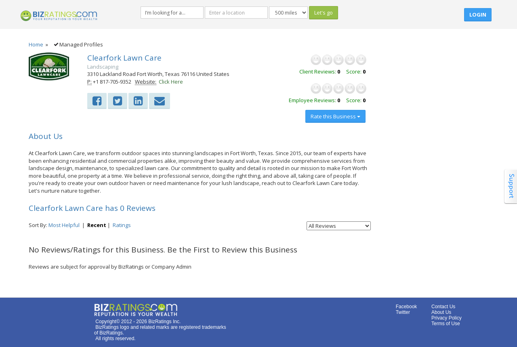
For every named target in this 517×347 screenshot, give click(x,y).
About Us (441, 312)
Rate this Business (335, 116)
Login (477, 14)
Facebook (406, 306)
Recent (96, 225)
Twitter (403, 312)
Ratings (122, 225)
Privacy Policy (446, 318)
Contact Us (443, 306)
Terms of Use (445, 323)
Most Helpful (64, 225)
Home (36, 44)
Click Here (171, 81)
